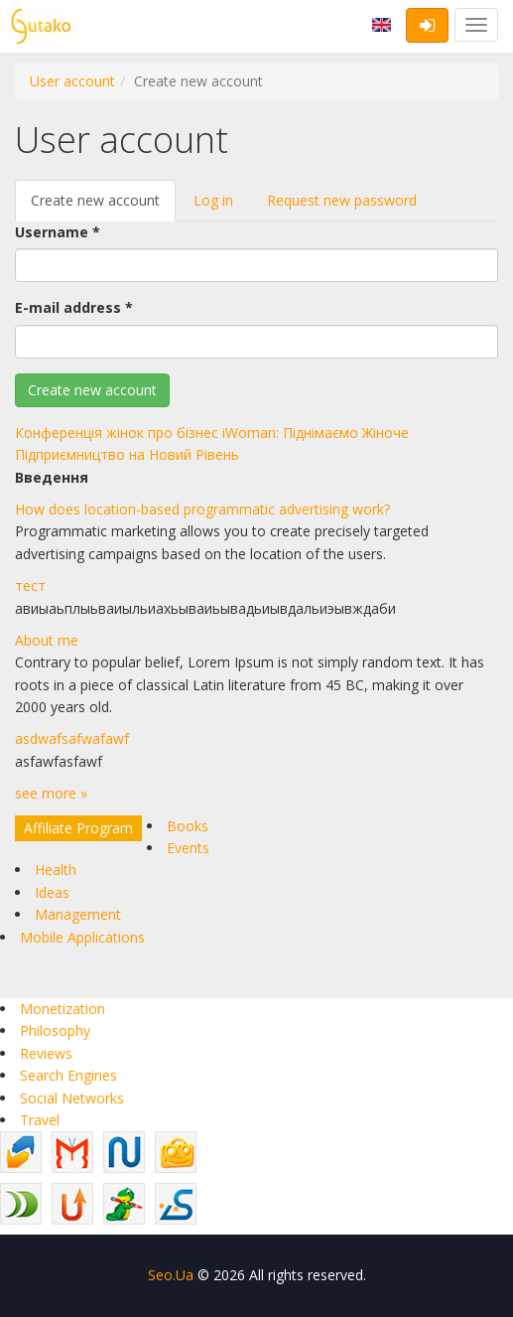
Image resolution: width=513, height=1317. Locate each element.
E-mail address (74, 307)
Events (188, 847)
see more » (51, 793)
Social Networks (72, 1098)
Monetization (62, 1008)
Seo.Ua (170, 1274)
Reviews (46, 1053)
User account (72, 81)
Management (78, 914)
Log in (213, 200)
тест (30, 585)
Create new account (103, 206)
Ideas (52, 892)
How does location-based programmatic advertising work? (202, 509)
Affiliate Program (78, 827)
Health (55, 869)
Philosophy (55, 1030)
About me (46, 640)
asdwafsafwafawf (72, 738)
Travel (40, 1119)
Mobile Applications (82, 937)
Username (57, 231)
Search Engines (68, 1075)
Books (187, 825)
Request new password (342, 200)
